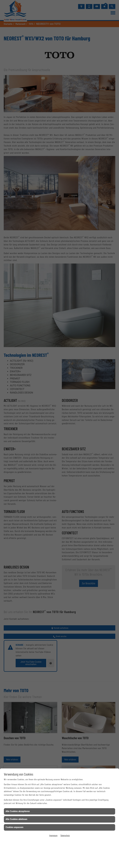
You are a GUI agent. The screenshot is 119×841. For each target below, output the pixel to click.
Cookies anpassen (14, 827)
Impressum (53, 835)
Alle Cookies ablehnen (16, 819)
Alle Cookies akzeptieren (18, 811)
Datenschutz (65, 835)
